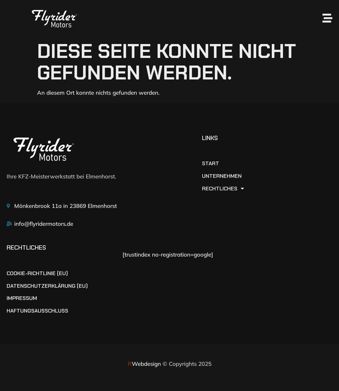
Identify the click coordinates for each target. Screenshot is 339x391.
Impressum (22, 298)
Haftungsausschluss (37, 311)
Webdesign (144, 363)
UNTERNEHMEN (222, 176)
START (210, 164)
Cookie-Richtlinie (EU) (37, 273)
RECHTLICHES (223, 189)
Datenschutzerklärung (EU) (47, 286)
